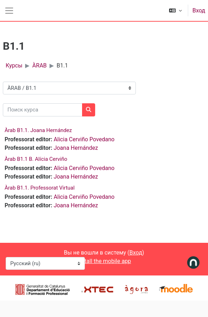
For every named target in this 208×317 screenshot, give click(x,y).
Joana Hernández (76, 147)
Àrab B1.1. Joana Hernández (38, 130)
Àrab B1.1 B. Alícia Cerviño (36, 159)
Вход (198, 10)
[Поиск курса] (42, 109)
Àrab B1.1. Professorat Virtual (40, 188)
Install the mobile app (104, 261)
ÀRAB (39, 65)
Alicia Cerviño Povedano (84, 139)
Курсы (14, 65)
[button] (175, 10)
